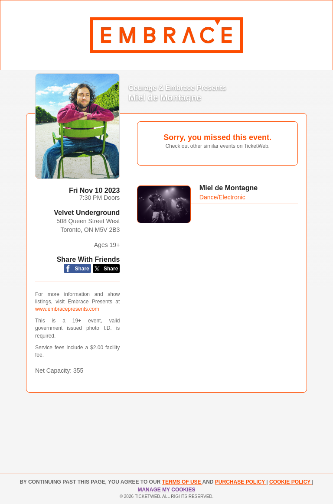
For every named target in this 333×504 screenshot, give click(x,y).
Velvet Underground (87, 212)
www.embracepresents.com (67, 309)
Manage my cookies (166, 490)
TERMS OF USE (182, 482)
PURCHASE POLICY (240, 482)
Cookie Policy (290, 482)
